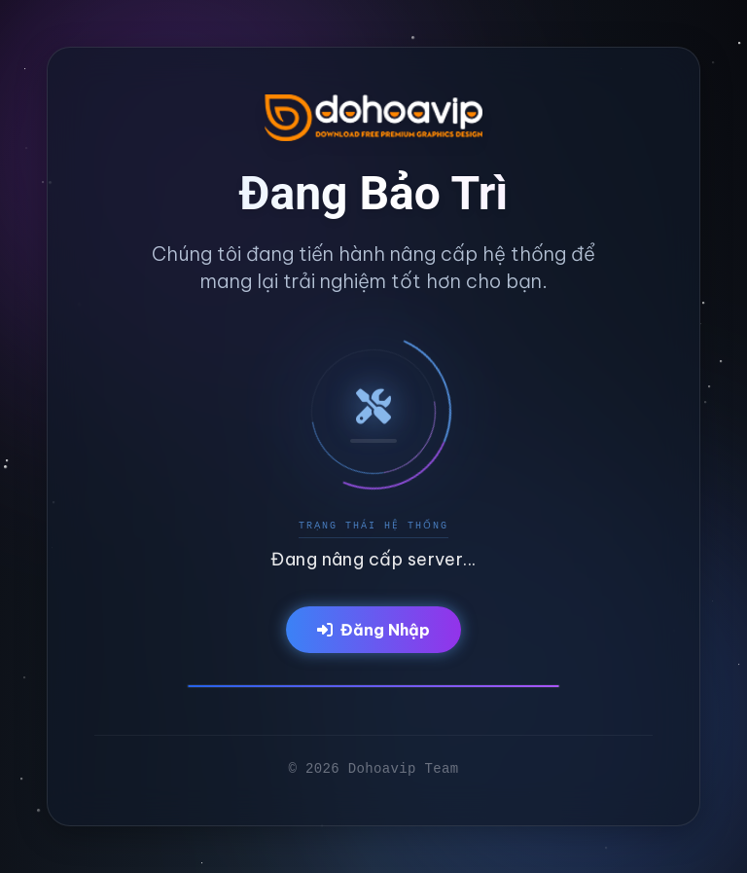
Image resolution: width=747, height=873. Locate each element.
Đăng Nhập (373, 629)
